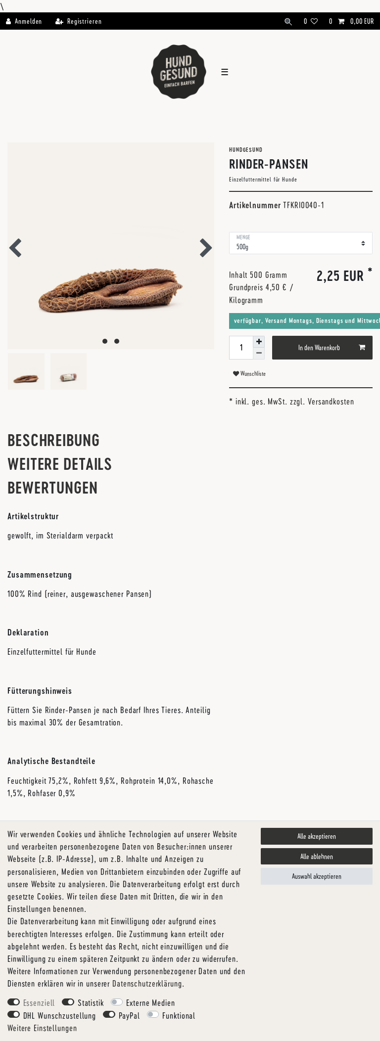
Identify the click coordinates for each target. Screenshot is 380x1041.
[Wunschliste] (311, 21)
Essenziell (39, 1002)
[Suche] (288, 21)
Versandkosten (331, 401)
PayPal (129, 1015)
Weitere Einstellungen (42, 1028)
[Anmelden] (27, 21)
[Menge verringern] (259, 353)
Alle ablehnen (316, 856)
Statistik (91, 1002)
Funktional (178, 1015)
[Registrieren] (78, 21)
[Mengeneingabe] (241, 347)
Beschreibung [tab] (53, 440)
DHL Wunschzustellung (59, 1015)
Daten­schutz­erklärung (147, 983)
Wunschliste (249, 373)
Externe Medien (150, 1002)
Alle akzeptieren (316, 836)
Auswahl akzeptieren (316, 876)
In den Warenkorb (331, 347)
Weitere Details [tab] (59, 463)
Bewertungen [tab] (52, 487)
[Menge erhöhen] (259, 342)
